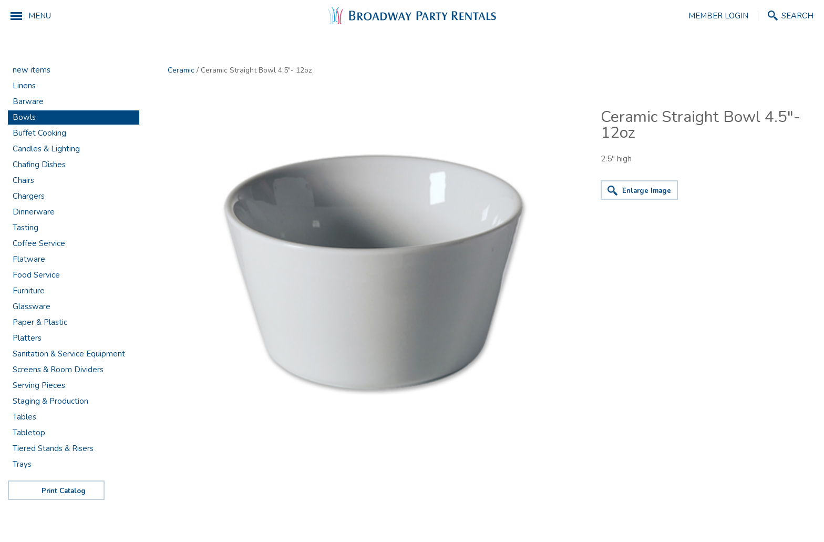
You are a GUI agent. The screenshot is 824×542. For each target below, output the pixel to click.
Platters (27, 338)
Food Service (36, 275)
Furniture (29, 290)
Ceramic (181, 70)
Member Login (718, 16)
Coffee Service (39, 243)
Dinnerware (34, 212)
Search (797, 16)
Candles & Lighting (46, 149)
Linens (24, 85)
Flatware (29, 259)
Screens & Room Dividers (58, 369)
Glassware (31, 306)
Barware (28, 101)
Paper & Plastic (40, 322)
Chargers (29, 196)
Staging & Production (50, 401)
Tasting (25, 227)
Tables (24, 417)
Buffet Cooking (39, 133)
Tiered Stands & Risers (53, 448)
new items (31, 70)
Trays (22, 464)
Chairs (23, 180)
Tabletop (29, 432)
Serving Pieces (39, 385)
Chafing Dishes (39, 164)
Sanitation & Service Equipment (69, 354)
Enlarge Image (646, 191)
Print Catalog (64, 491)
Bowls (24, 117)
